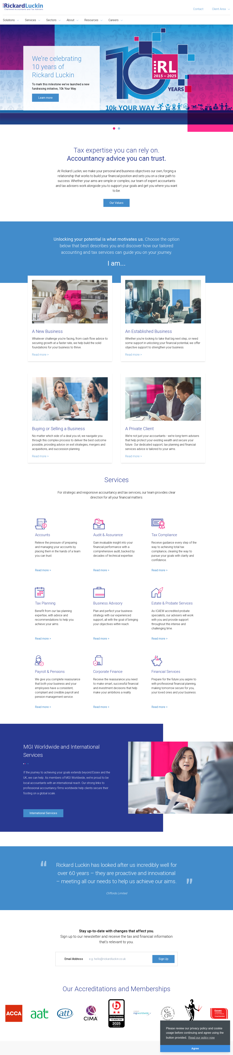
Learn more (45, 97)
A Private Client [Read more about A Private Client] (139, 429)
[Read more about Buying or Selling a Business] (70, 399)
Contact (198, 9)
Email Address (73, 959)
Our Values (116, 203)
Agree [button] (195, 1048)
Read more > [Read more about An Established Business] (133, 354)
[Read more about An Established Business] (163, 301)
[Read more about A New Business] (70, 301)
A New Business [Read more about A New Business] (47, 331)
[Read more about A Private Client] (163, 399)
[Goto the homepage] (23, 6)
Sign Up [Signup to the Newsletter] (163, 959)
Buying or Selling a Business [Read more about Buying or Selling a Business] (58, 429)
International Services (43, 813)
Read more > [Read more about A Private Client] (133, 456)
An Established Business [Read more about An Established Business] (148, 331)
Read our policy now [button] (201, 1037)
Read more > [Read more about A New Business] (40, 354)
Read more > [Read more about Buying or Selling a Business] (40, 456)
